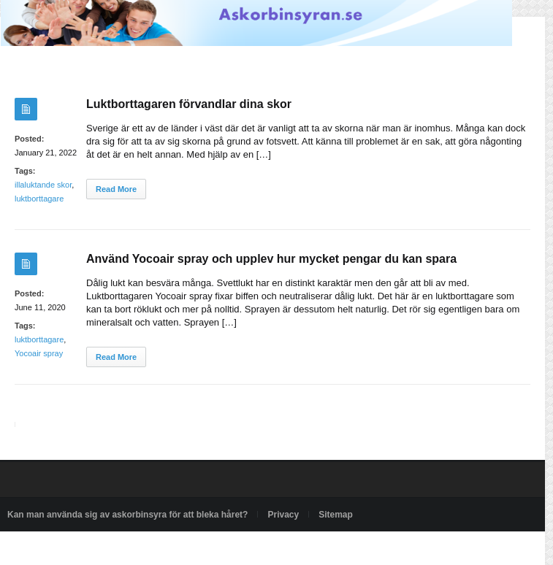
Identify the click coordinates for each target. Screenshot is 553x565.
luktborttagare (39, 198)
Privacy (283, 515)
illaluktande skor (43, 184)
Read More (116, 189)
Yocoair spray (39, 353)
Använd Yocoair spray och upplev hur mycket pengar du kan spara (271, 259)
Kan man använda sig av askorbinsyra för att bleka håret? (127, 515)
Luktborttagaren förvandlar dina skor (188, 104)
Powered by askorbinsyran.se (64, 548)
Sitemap (336, 515)
